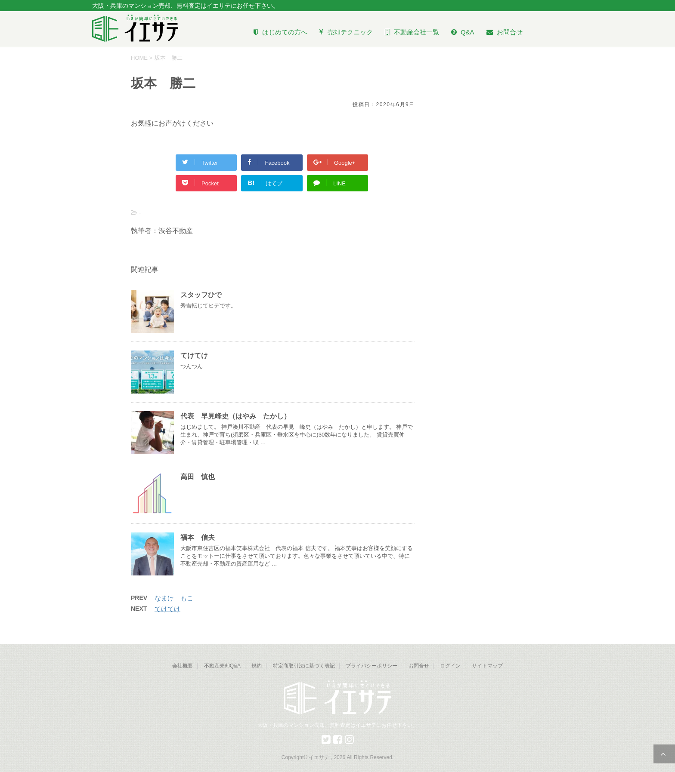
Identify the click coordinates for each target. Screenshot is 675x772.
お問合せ (419, 666)
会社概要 (182, 666)
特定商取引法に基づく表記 (304, 666)
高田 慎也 (197, 476)
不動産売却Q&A (222, 666)
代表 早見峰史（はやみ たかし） (235, 416)
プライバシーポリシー (371, 666)
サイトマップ (487, 666)
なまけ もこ (174, 598)
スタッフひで (201, 294)
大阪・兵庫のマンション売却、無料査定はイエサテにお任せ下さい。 (337, 725)
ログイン (450, 666)
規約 (256, 666)
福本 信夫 (197, 537)
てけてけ (194, 355)
